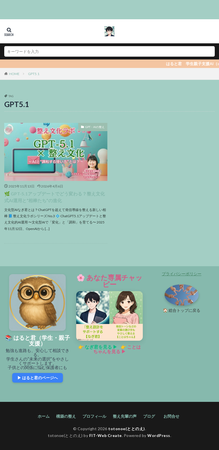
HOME (14, 74)
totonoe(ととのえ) (126, 428)
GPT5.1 (33, 74)
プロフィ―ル (94, 416)
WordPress (158, 435)
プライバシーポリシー (181, 273)
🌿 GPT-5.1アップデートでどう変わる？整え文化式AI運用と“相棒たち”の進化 (54, 197)
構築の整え (66, 416)
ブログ (149, 416)
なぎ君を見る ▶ (101, 346)
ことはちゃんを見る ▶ (117, 349)
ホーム (44, 416)
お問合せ (172, 416)
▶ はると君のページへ (37, 377)
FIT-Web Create (105, 435)
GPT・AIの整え (95, 127)
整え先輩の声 (125, 416)
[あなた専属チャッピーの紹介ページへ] (109, 316)
